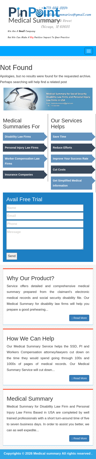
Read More (79, 318)
